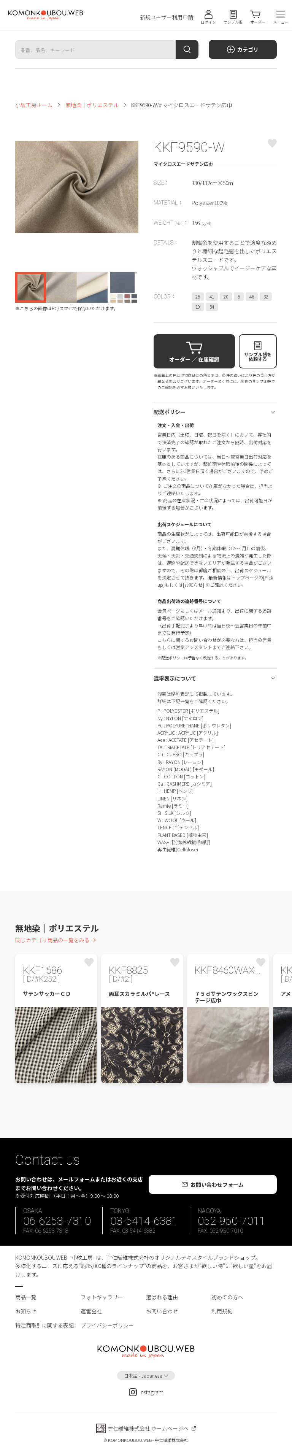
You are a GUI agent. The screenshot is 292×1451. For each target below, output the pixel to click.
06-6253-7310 (57, 1220)
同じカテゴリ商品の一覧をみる (52, 940)
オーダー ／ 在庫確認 (194, 359)
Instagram (146, 1392)
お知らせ (25, 1311)
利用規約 (222, 1311)
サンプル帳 (233, 22)
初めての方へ (227, 1297)
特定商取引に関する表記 (44, 1325)
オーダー (257, 22)
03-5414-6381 (144, 1220)
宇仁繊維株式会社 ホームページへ (148, 1428)
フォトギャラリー (102, 1297)
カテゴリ (248, 49)
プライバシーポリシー (107, 1325)
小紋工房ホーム (33, 105)
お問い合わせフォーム (217, 1184)
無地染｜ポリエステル (92, 105)
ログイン (208, 22)
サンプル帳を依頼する (257, 356)
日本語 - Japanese (143, 1375)
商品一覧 (25, 1297)
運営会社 (91, 1311)
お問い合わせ (162, 1311)
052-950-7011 (231, 1220)
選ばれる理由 (162, 1297)
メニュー (280, 22)
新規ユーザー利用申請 (166, 17)
